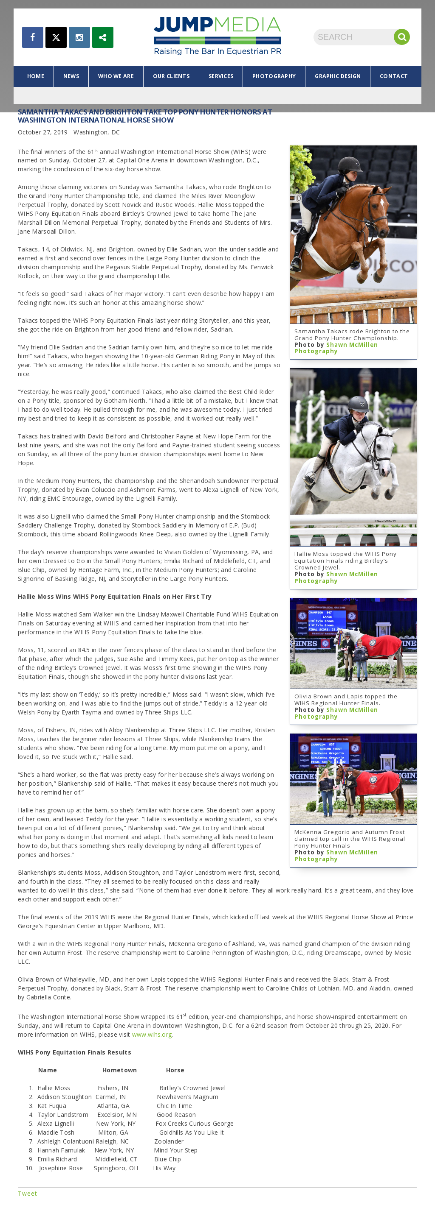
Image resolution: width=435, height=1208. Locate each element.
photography (274, 76)
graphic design (338, 76)
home (35, 76)
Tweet (27, 1193)
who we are (116, 76)
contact (394, 76)
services (221, 76)
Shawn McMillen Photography (336, 348)
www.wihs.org (152, 1034)
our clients (171, 76)
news (71, 76)
